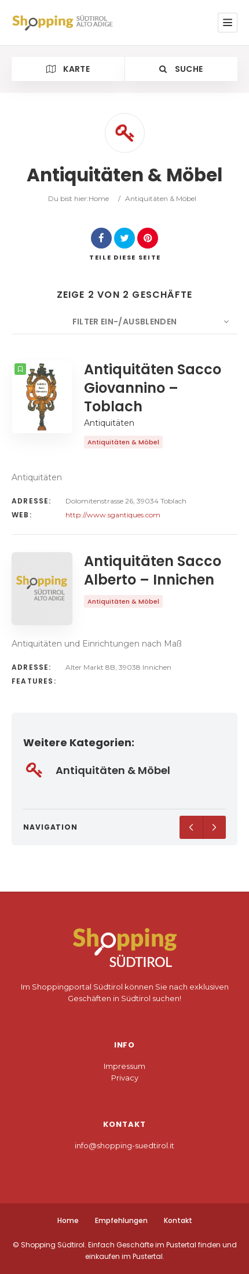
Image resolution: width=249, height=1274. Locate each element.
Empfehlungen (121, 1220)
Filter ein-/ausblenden (124, 321)
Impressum (124, 1066)
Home (99, 198)
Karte (68, 69)
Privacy (124, 1077)
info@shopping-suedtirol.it (124, 1145)
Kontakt (178, 1220)
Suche (181, 69)
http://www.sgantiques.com (112, 514)
